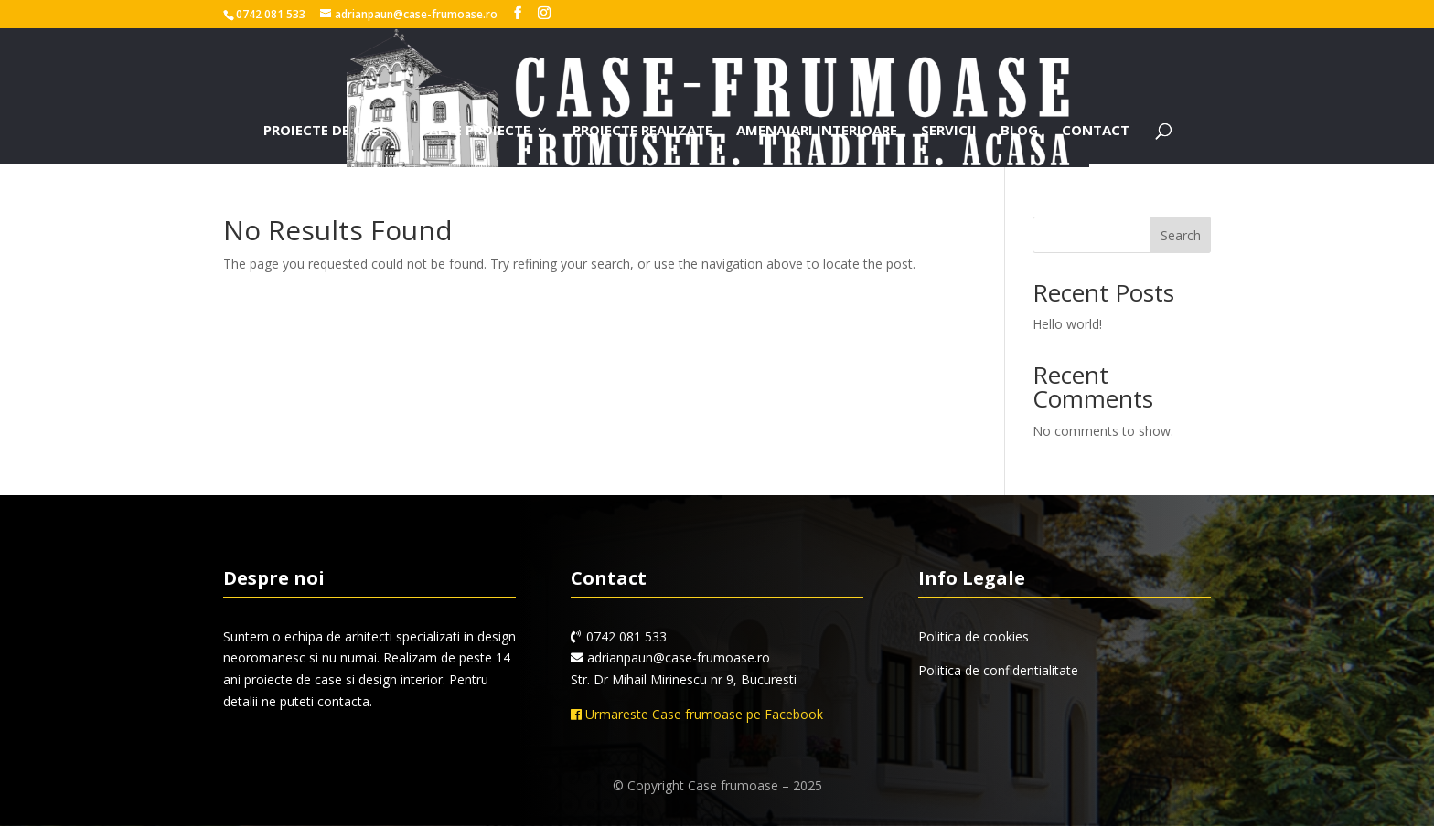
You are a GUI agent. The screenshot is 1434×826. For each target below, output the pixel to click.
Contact (1095, 131)
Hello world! (1067, 324)
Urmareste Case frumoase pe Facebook (697, 714)
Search (1181, 235)
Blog (1019, 131)
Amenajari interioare (816, 131)
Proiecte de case (325, 131)
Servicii (949, 131)
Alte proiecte (479, 131)
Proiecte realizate (642, 131)
